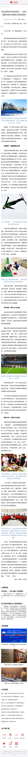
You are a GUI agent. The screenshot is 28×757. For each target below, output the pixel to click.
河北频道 (7, 6)
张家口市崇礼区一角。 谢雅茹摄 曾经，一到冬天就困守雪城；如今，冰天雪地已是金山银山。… (14, 595)
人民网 (1, 6)
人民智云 (10, 744)
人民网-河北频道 (21, 19)
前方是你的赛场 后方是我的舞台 (11, 603)
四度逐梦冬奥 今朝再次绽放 (8, 721)
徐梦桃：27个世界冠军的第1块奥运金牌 (11, 715)
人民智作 (16, 744)
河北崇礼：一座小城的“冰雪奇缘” (12, 591)
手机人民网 (16, 735)
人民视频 (4, 744)
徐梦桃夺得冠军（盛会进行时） (9, 709)
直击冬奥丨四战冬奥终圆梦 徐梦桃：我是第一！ (14, 712)
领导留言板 (22, 735)
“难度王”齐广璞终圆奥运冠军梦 (9, 699)
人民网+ (10, 735)
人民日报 (4, 735)
